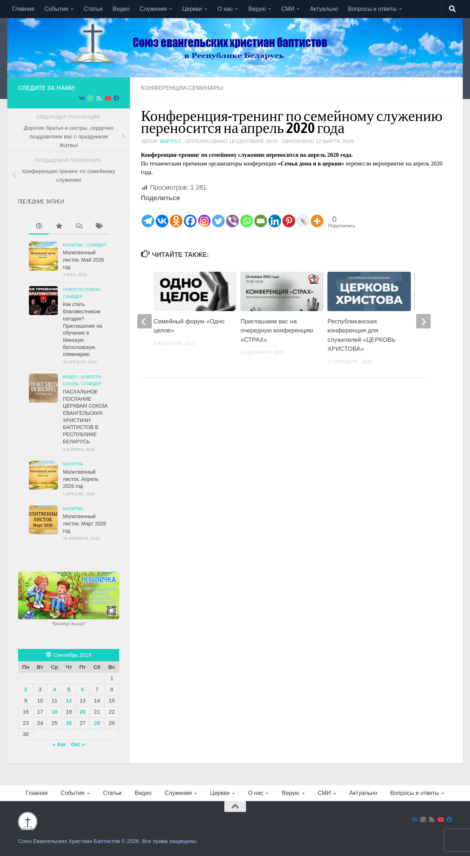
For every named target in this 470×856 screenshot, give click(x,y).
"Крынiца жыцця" (68, 623)
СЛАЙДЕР (96, 245)
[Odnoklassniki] (176, 215)
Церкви (192, 9)
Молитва (73, 245)
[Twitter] (218, 215)
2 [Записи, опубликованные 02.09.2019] (25, 689)
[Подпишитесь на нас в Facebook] (116, 98)
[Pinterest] (289, 215)
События (56, 9)
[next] (423, 321)
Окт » (78, 744)
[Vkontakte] (162, 215)
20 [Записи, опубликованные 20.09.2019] (82, 712)
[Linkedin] (274, 215)
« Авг (59, 744)
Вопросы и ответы (372, 9)
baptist (170, 141)
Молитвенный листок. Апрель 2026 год (81, 479)
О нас (225, 9)
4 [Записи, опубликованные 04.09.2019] (54, 689)
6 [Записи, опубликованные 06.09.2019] (82, 689)
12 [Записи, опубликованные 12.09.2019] (69, 700)
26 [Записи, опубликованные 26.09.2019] (69, 723)
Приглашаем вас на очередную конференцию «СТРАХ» (277, 330)
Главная (23, 9)
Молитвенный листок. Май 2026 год (83, 260)
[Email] (260, 215)
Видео (121, 9)
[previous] (144, 321)
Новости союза (81, 289)
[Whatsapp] (246, 215)
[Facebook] (190, 215)
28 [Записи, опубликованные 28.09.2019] (97, 723)
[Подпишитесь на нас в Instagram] (90, 98)
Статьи (93, 9)
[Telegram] (148, 215)
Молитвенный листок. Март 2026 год (84, 523)
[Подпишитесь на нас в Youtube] (108, 98)
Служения (153, 9)
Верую (257, 9)
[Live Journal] (303, 215)
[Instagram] (204, 215)
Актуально (324, 9)
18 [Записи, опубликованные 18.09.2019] (54, 712)
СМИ (287, 9)
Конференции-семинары (182, 88)
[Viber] (232, 215)
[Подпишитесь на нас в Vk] (82, 98)
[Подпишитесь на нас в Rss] (99, 98)
